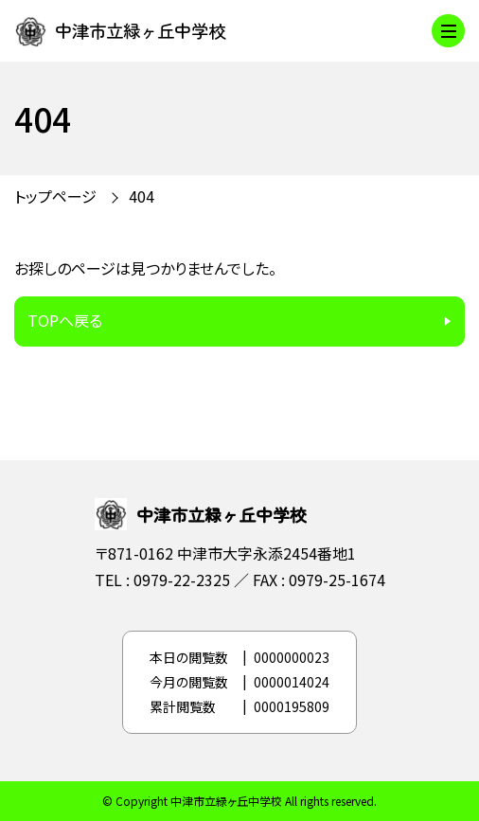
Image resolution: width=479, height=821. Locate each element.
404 (141, 196)
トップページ (55, 196)
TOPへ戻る (64, 320)
